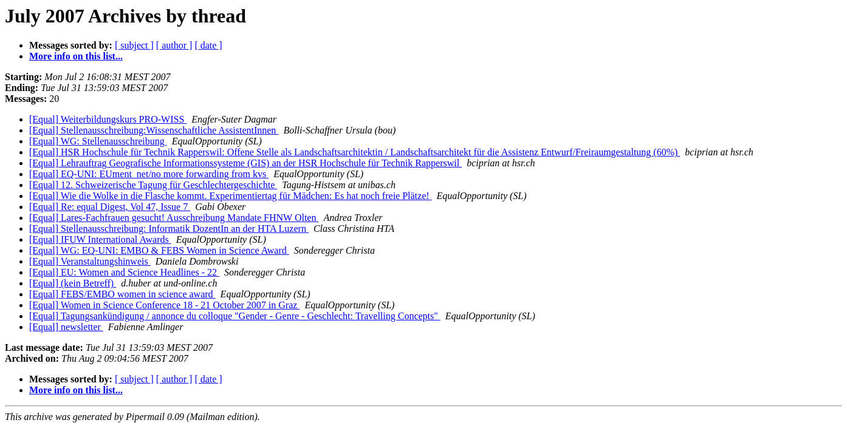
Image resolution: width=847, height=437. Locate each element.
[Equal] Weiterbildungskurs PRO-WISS (108, 119)
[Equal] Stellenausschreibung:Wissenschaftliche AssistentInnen (153, 130)
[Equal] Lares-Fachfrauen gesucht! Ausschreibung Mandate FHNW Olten (173, 217)
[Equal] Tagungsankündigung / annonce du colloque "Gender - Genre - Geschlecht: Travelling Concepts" (235, 316)
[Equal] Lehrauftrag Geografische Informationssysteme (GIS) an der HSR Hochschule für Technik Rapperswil (245, 163)
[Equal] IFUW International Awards (100, 239)
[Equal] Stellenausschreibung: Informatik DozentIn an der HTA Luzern (169, 228)
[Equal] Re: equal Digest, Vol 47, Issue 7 (109, 207)
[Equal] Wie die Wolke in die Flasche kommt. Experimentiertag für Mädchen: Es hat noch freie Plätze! (230, 196)
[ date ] (208, 45)
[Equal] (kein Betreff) (72, 283)
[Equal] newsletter (66, 327)
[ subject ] (134, 45)
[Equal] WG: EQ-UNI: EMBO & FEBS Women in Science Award (159, 250)
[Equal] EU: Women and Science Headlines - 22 (124, 272)
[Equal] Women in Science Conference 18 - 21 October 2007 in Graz (164, 305)
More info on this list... (76, 56)
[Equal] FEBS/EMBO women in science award (122, 294)
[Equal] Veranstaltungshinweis (90, 261)
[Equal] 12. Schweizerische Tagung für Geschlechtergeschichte (153, 185)
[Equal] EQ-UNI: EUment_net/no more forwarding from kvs (149, 174)
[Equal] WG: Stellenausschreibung (98, 141)
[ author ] (174, 45)
